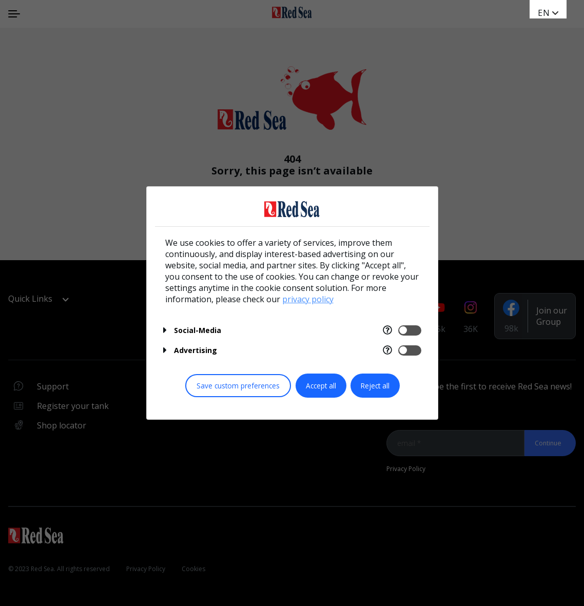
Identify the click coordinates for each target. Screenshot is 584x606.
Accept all (321, 385)
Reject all (375, 385)
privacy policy (308, 299)
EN (544, 12)
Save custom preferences (238, 385)
